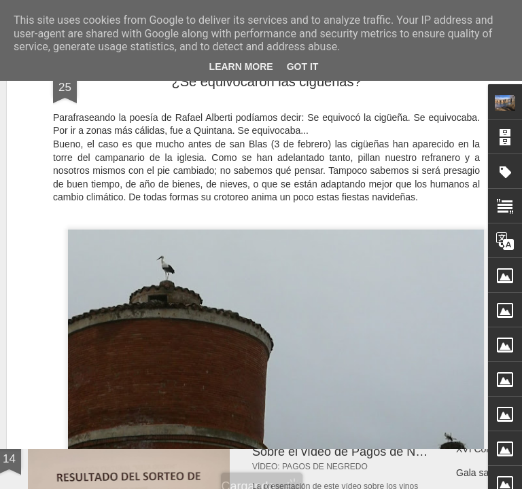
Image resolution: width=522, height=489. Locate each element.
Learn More (241, 66)
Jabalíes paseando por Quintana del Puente (187, 315)
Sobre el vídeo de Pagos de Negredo (352, 451)
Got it (303, 66)
